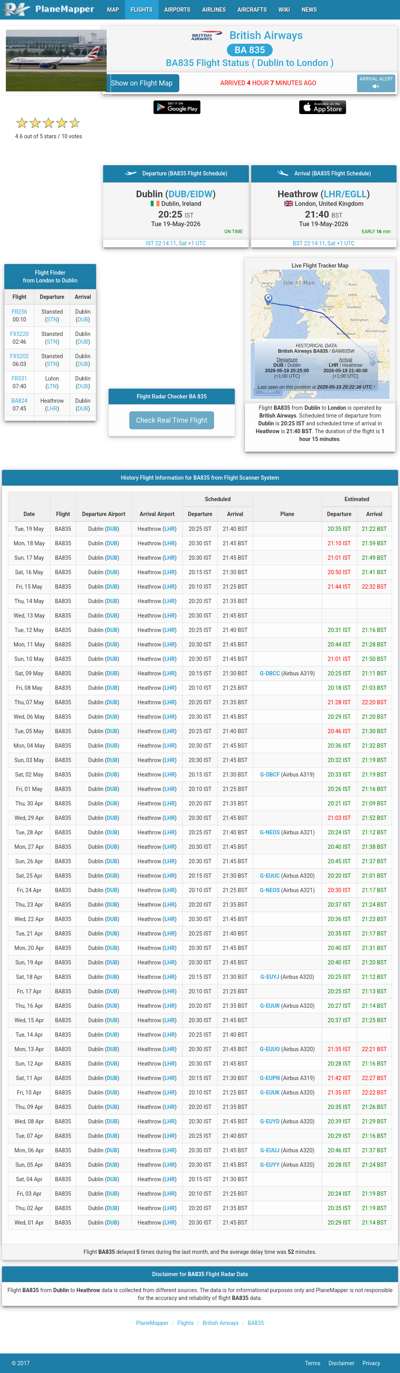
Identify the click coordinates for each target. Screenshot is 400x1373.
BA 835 (250, 50)
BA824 (19, 401)
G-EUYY (270, 1165)
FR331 (19, 378)
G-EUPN (270, 1078)
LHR (52, 408)
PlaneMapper (152, 1323)
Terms (317, 1363)
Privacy (375, 1363)
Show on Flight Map (142, 83)
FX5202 (19, 356)
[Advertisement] (250, 139)
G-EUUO (270, 1049)
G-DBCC (270, 673)
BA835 (256, 1323)
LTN (52, 386)
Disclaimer (345, 1363)
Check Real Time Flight (171, 420)
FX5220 (19, 334)
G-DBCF (270, 774)
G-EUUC (270, 876)
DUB (83, 319)
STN (52, 319)
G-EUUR (270, 1006)
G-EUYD (270, 1121)
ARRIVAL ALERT (376, 83)
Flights (185, 1323)
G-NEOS (270, 832)
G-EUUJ (269, 1150)
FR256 (19, 312)
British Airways (266, 35)
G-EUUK (270, 1092)
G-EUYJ (270, 977)
